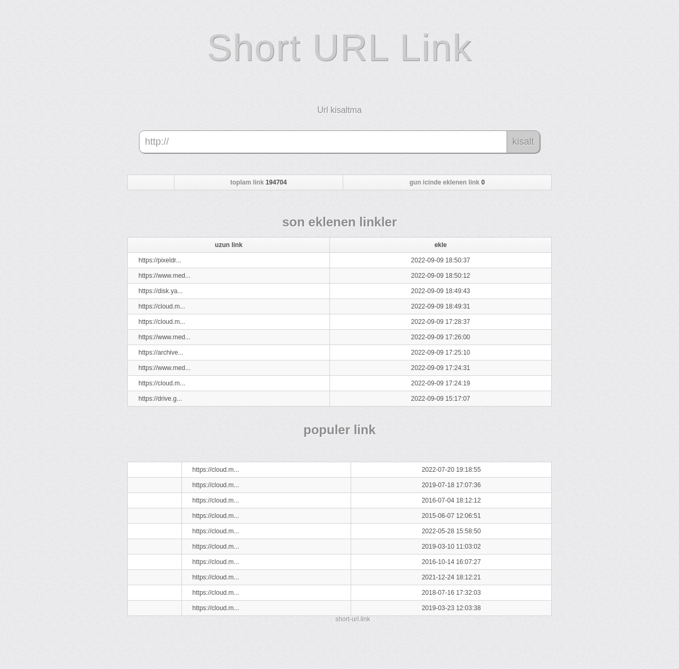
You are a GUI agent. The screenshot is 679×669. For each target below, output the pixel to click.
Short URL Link (339, 47)
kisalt (523, 141)
